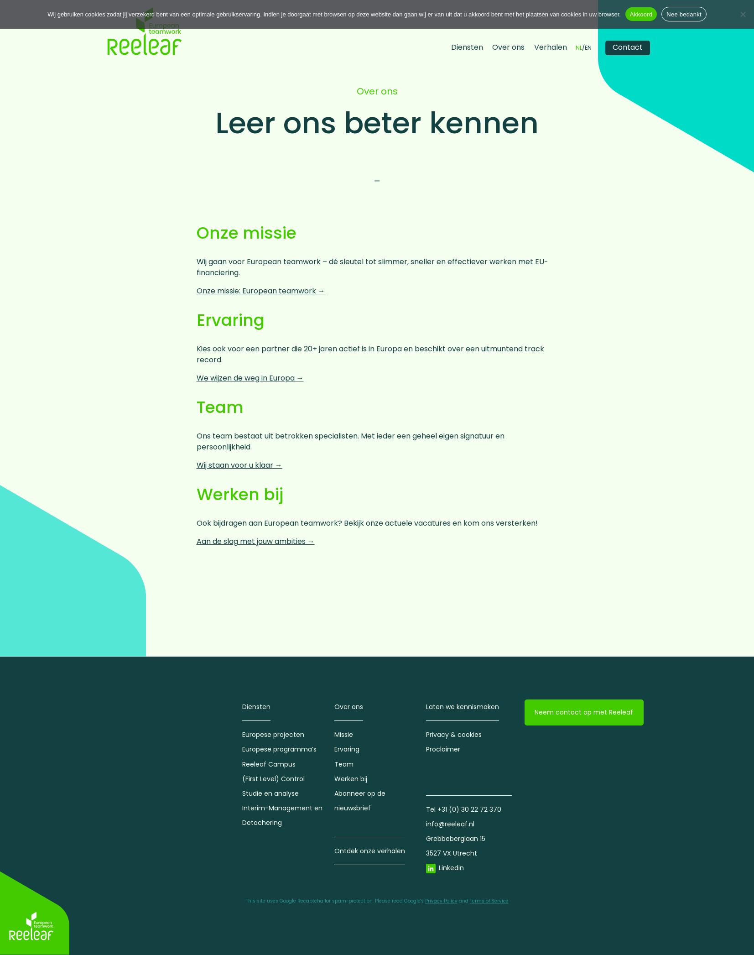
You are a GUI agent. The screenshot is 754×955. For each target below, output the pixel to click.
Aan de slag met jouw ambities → (256, 541)
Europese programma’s (279, 749)
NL (579, 48)
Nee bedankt (683, 14)
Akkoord (641, 14)
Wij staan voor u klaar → (239, 465)
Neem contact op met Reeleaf (584, 712)
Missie (343, 734)
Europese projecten (273, 734)
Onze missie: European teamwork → (261, 291)
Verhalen (550, 47)
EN (588, 48)
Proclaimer (443, 749)
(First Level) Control (273, 778)
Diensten (467, 47)
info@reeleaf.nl (450, 824)
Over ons (508, 47)
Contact (628, 47)
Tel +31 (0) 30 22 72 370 (463, 809)
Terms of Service (489, 901)
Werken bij (350, 778)
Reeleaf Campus (269, 764)
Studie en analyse (270, 793)
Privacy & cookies (454, 734)
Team (344, 764)
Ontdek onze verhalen (369, 851)
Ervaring (346, 749)
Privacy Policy (441, 901)
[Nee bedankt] (742, 14)
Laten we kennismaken (462, 706)
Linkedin (451, 867)
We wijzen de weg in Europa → (250, 378)
